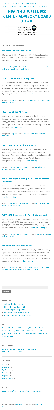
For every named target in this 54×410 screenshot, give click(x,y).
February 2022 (17, 328)
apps (36, 167)
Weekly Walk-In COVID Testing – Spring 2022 (18, 312)
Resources (27, 6)
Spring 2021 (14, 267)
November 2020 (31, 334)
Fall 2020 (5, 349)
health (47, 67)
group (42, 100)
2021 (24, 267)
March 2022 (6, 328)
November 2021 (40, 328)
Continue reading (29, 94)
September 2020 (7, 336)
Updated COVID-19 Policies (16, 112)
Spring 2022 (14, 67)
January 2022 (28, 328)
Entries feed (12, 391)
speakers (5, 269)
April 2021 (17, 331)
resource (48, 100)
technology (5, 169)
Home (5, 3)
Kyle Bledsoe (6, 370)
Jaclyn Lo (5, 364)
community (36, 67)
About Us (11, 3)
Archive (35, 6)
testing (37, 134)
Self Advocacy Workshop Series (14, 310)
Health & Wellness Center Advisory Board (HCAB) (27, 16)
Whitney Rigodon (7, 378)
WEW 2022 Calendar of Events (12, 6)
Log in (4, 391)
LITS (45, 167)
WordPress (19, 404)
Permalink (28, 69)
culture (37, 100)
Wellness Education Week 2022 (26, 3)
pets (49, 234)
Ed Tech (40, 167)
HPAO (36, 203)
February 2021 (37, 331)
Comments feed (23, 391)
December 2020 (18, 334)
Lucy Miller (5, 376)
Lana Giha (5, 373)
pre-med (48, 203)
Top (3, 407)
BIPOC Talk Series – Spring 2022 (18, 78)
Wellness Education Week (16, 69)
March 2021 (26, 331)
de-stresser (37, 234)
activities (29, 67)
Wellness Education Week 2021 (19, 167)
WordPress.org (36, 391)
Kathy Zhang (6, 367)
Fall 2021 (13, 349)
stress (4, 205)
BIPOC (25, 100)
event (42, 67)
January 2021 (6, 334)
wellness (5, 69)
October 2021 (6, 331)
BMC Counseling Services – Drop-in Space (17, 315)
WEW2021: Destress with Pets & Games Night (25, 215)
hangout (44, 234)
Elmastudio (39, 404)
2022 (24, 67)
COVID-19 (26, 134)
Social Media (43, 6)
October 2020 (42, 334)
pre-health (42, 203)
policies (32, 134)
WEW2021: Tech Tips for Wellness (19, 145)
